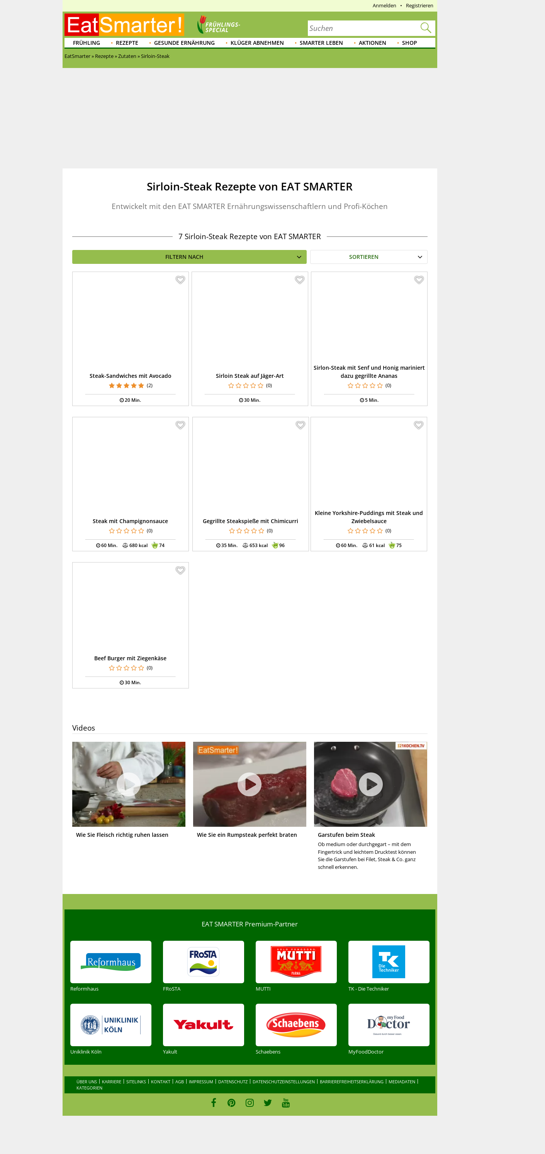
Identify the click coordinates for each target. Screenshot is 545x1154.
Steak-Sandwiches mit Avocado (130, 375)
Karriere (111, 1081)
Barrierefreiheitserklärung (352, 1081)
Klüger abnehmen (257, 42)
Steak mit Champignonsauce (130, 521)
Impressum (201, 1081)
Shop (409, 42)
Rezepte (127, 42)
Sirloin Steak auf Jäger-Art (250, 375)
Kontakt (160, 1081)
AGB (179, 1081)
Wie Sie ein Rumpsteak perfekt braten (247, 834)
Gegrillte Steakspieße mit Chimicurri (250, 521)
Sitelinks (136, 1081)
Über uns (86, 1081)
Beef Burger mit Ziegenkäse (130, 658)
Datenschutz (233, 1081)
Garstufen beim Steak (346, 834)
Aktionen (372, 42)
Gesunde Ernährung (184, 42)
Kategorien (89, 1088)
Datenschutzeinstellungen (284, 1081)
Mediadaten (402, 1081)
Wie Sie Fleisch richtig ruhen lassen (122, 834)
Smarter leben (321, 42)
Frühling (86, 42)
